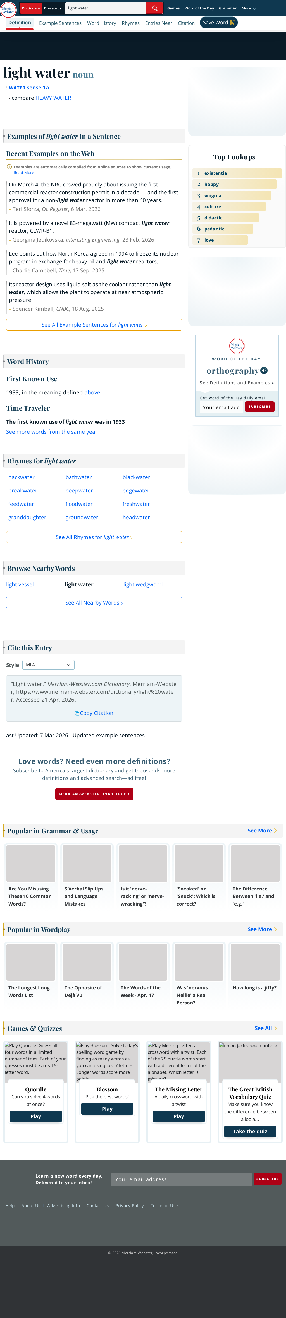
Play (35, 1116)
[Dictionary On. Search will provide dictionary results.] (42, 8)
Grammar (228, 8)
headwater (136, 517)
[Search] (114, 8)
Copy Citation (94, 713)
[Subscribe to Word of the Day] (221, 407)
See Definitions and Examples (235, 383)
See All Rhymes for (92, 537)
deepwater (79, 490)
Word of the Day (199, 8)
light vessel (20, 584)
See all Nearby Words (92, 602)
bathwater (79, 477)
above (93, 392)
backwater (21, 477)
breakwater (22, 490)
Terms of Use (164, 1205)
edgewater (136, 490)
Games (173, 8)
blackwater (136, 477)
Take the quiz (250, 1131)
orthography (233, 370)
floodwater (79, 504)
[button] (249, 8)
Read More (24, 172)
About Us (33, 1205)
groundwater (82, 517)
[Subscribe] (268, 1179)
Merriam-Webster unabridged (94, 794)
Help (11, 1205)
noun (83, 74)
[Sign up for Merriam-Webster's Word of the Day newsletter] (181, 1179)
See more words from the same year (51, 431)
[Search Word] (154, 8)
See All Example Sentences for (92, 324)
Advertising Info (65, 1205)
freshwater (136, 504)
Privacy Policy (131, 1205)
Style (12, 665)
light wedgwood (143, 584)
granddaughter (27, 517)
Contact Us (99, 1205)
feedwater (21, 504)
